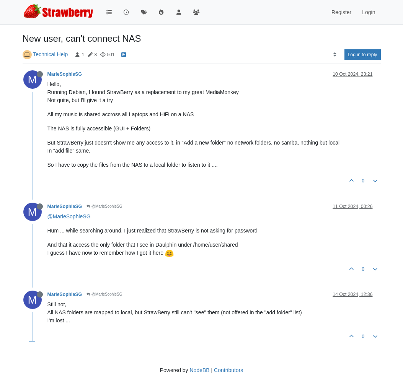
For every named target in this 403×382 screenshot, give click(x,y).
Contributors (228, 370)
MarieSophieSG (64, 74)
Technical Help (50, 54)
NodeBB (199, 370)
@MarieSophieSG (104, 206)
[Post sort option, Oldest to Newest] (334, 54)
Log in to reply (362, 54)
